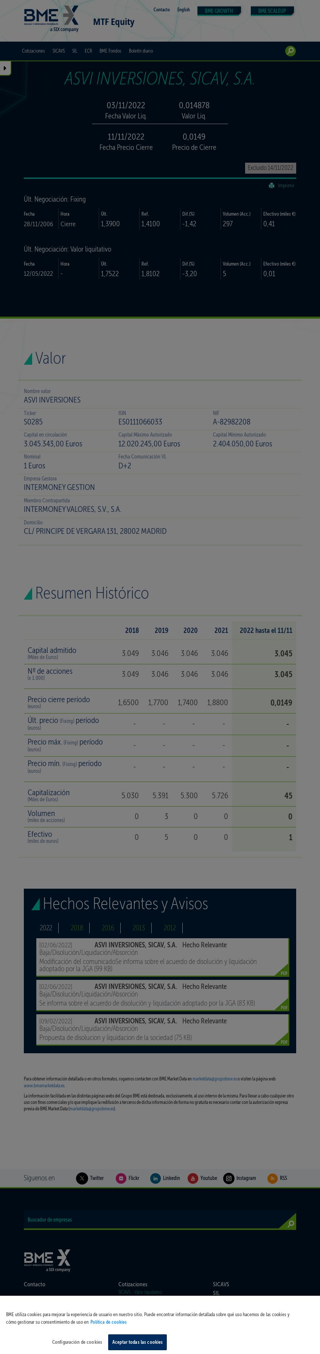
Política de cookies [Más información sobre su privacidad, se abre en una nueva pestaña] (108, 1327)
